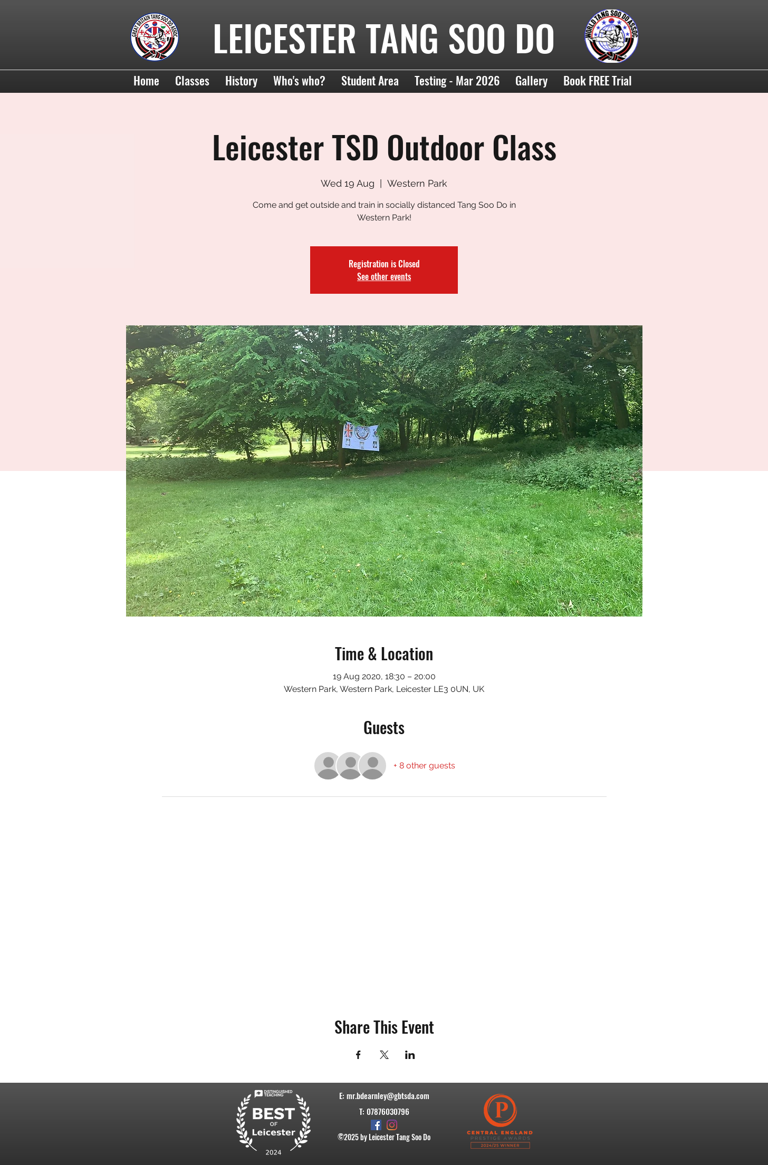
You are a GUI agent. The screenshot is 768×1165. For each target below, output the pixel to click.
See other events (384, 276)
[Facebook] (376, 1125)
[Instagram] (392, 1125)
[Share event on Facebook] (358, 1055)
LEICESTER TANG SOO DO (384, 37)
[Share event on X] (384, 1055)
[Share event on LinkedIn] (410, 1055)
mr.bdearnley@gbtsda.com (388, 1095)
